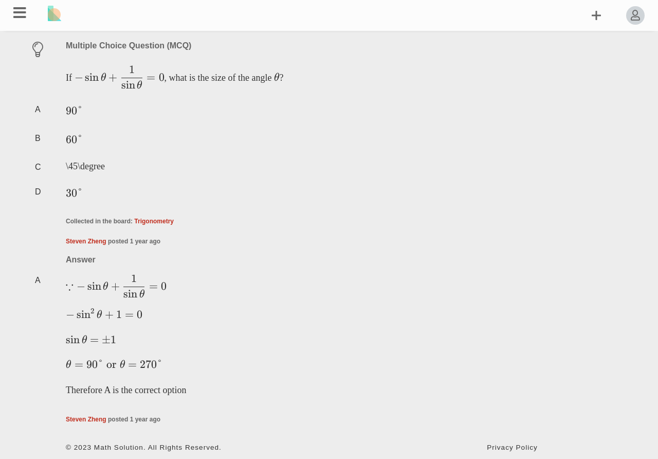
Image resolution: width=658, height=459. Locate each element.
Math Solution (118, 447)
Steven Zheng (86, 241)
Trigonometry (154, 221)
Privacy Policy (512, 447)
